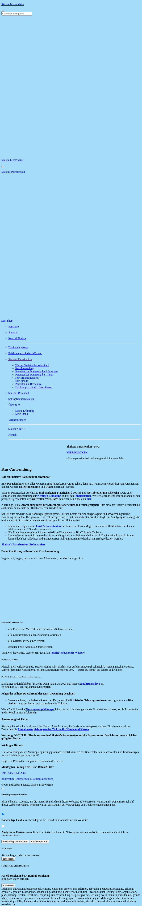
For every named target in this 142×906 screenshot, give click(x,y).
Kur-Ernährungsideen (27, 377)
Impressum (7, 778)
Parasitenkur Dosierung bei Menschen (36, 371)
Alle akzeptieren (39, 841)
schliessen (8, 858)
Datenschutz (23, 778)
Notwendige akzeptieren (15, 841)
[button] (74, 359)
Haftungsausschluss (42, 778)
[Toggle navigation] (2, 11)
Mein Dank (21, 413)
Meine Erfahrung (24, 410)
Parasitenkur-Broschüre (28, 383)
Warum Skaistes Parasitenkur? (32, 365)
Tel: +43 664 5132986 (13, 772)
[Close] (2, 166)
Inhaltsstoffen (82, 495)
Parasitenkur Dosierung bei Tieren (34, 374)
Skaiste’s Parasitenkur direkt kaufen (23, 544)
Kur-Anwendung (24, 368)
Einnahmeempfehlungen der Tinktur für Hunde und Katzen (53, 729)
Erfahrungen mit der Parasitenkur (33, 387)
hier (89, 498)
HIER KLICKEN (79, 452)
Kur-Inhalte (21, 380)
